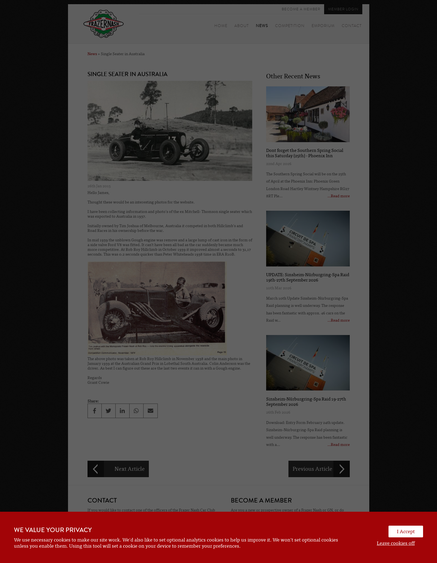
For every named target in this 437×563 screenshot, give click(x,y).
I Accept (406, 531)
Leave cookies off (396, 543)
